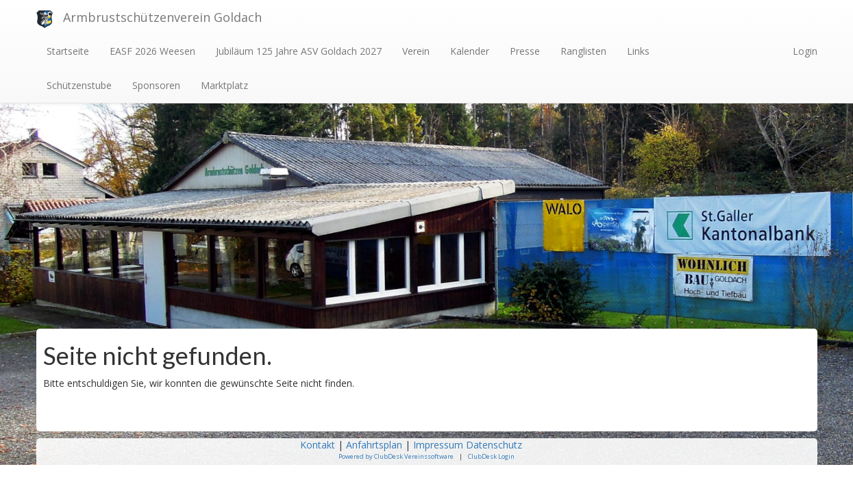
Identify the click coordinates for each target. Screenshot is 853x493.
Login (805, 51)
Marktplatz (224, 85)
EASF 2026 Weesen (152, 51)
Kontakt (317, 444)
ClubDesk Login (491, 456)
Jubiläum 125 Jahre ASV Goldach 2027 (299, 51)
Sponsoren (156, 85)
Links (638, 51)
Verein (416, 51)
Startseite (68, 51)
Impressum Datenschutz (469, 444)
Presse (525, 51)
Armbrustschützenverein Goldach (162, 17)
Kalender (469, 51)
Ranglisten (583, 51)
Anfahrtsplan (374, 444)
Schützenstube (79, 85)
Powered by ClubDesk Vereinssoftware (396, 456)
